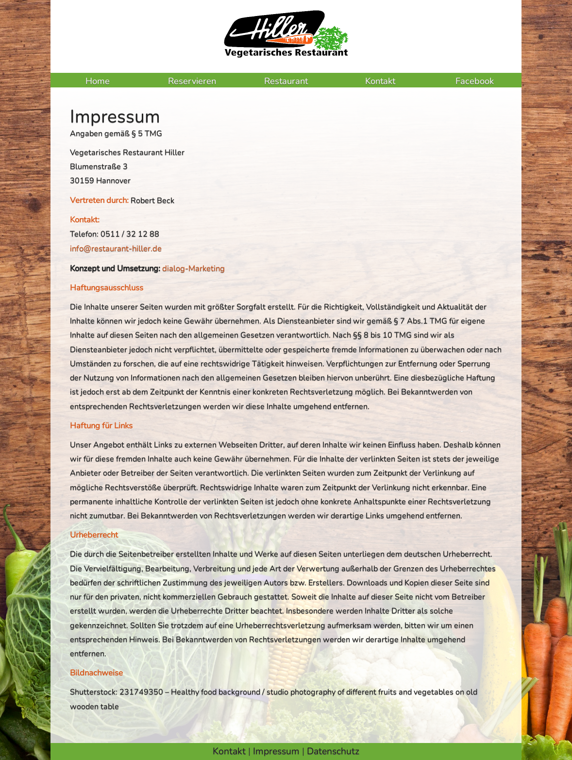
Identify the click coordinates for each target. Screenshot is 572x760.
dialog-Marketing (193, 268)
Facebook (474, 81)
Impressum (276, 751)
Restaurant (286, 81)
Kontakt (380, 81)
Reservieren (192, 81)
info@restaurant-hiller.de (116, 248)
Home (97, 81)
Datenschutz (333, 751)
